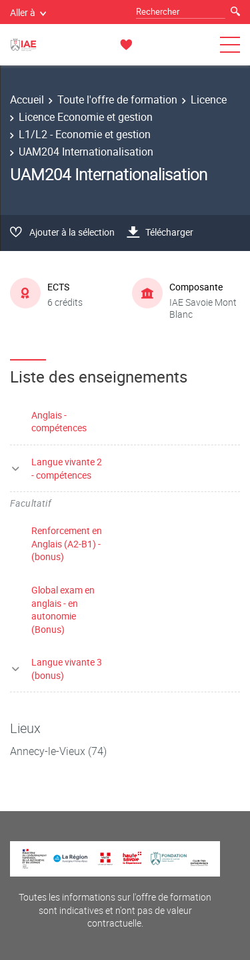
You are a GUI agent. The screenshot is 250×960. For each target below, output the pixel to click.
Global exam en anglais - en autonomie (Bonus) (63, 609)
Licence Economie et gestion (86, 116)
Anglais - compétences (59, 422)
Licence (209, 99)
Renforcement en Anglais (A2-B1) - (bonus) (66, 543)
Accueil (27, 99)
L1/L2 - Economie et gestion (85, 134)
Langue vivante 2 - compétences (66, 468)
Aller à (28, 12)
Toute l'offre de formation (117, 99)
